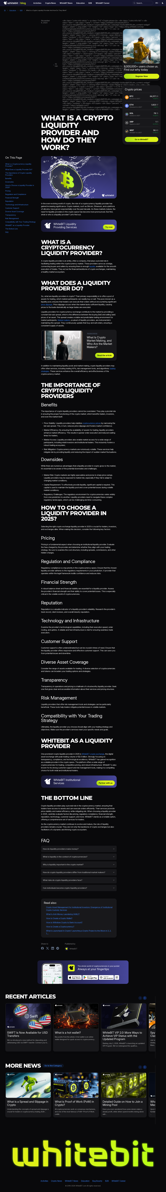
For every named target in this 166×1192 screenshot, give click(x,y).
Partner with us (106, 783)
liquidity (92, 266)
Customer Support (12, 208)
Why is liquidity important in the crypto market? (63, 864)
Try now (109, 227)
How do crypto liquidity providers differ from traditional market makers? (74, 872)
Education (12, 10)
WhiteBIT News (71, 1181)
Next (145, 998)
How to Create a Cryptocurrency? (60, 926)
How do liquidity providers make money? (61, 849)
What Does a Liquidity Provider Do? (18, 169)
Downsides (9, 182)
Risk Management (12, 218)
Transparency (10, 215)
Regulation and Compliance (15, 194)
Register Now (142, 76)
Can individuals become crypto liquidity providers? (65, 888)
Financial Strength (12, 198)
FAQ (6, 232)
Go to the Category (53, 1066)
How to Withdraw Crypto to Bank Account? (64, 922)
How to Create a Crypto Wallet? (59, 918)
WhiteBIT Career (119, 1181)
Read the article (104, 355)
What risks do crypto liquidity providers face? (62, 880)
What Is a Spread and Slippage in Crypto (27, 1103)
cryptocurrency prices (92, 423)
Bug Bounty (97, 1181)
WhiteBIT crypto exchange (93, 754)
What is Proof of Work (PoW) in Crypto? (74, 1103)
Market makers (64, 320)
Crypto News (56, 1181)
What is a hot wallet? (68, 1032)
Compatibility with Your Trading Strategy (20, 222)
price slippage (46, 304)
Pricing (7, 191)
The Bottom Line (11, 229)
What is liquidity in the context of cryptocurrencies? (65, 857)
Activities (44, 1181)
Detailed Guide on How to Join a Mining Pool (123, 1103)
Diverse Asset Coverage (14, 211)
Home (5, 10)
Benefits (8, 178)
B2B (21, 10)
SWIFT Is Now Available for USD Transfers (27, 1034)
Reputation (9, 201)
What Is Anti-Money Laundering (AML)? (63, 914)
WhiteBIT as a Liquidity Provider (17, 225)
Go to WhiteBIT (141, 139)
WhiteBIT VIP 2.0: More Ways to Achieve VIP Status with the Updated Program (122, 1036)
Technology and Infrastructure (16, 205)
